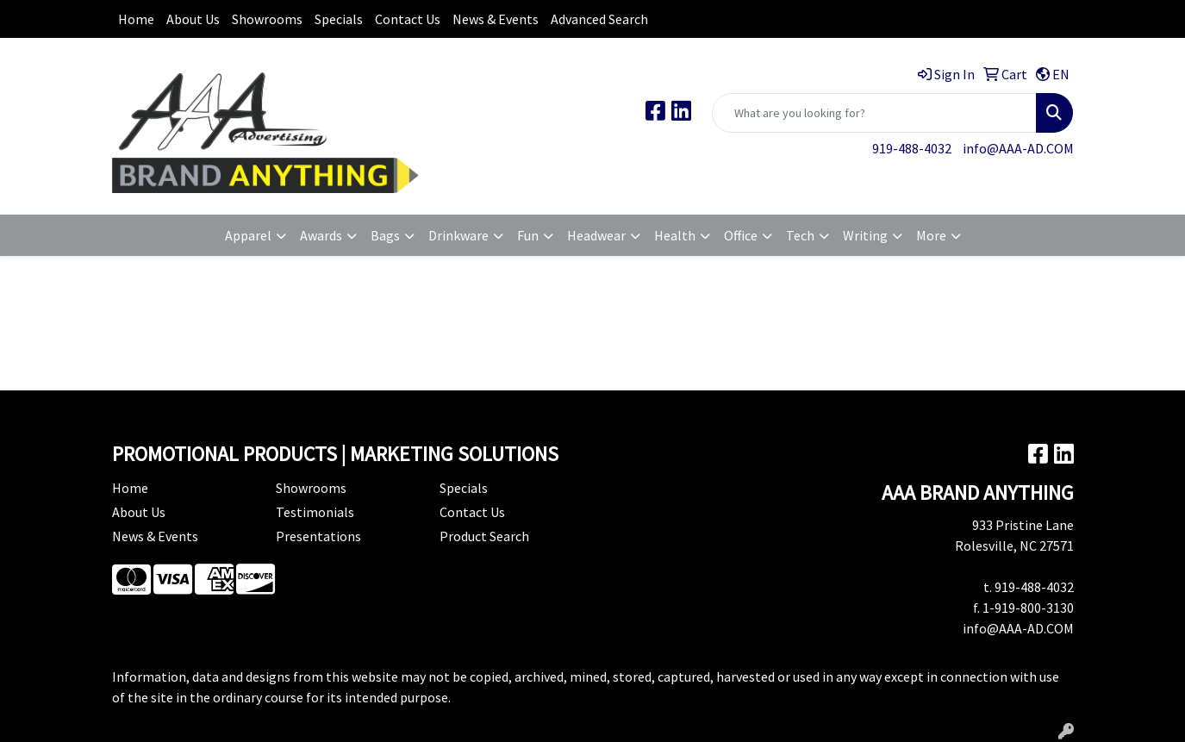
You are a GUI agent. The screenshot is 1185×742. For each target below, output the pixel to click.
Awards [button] (321, 235)
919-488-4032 (911, 148)
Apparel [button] (248, 235)
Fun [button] (528, 235)
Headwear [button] (596, 235)
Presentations (318, 536)
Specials (339, 19)
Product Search (484, 536)
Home (136, 19)
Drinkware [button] (458, 235)
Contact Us (407, 19)
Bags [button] (385, 235)
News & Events (495, 19)
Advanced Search (599, 19)
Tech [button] (800, 235)
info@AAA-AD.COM (1018, 148)
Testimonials (315, 512)
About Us (193, 19)
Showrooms (267, 19)
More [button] (931, 235)
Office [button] (741, 235)
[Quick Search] (874, 113)
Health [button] (674, 235)
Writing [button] (865, 235)
